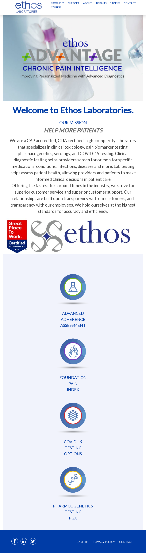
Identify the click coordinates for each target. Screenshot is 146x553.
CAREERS (82, 541)
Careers (56, 7)
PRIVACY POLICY (104, 541)
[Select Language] (54, 12)
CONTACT (126, 541)
